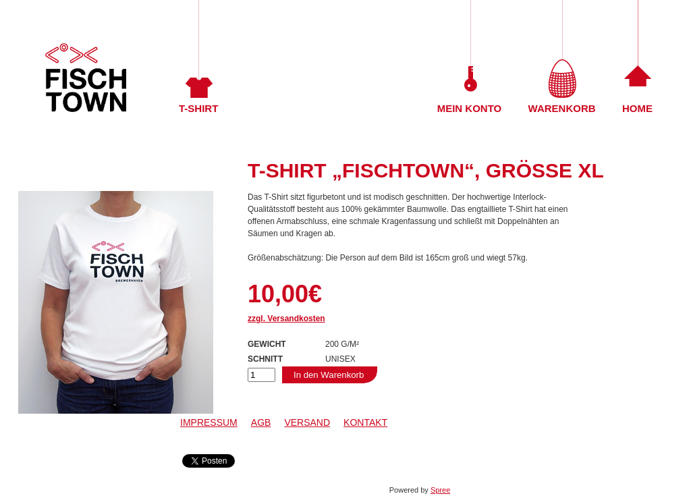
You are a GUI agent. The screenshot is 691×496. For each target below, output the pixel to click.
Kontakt (365, 422)
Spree (440, 490)
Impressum (209, 422)
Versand (307, 422)
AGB (261, 422)
